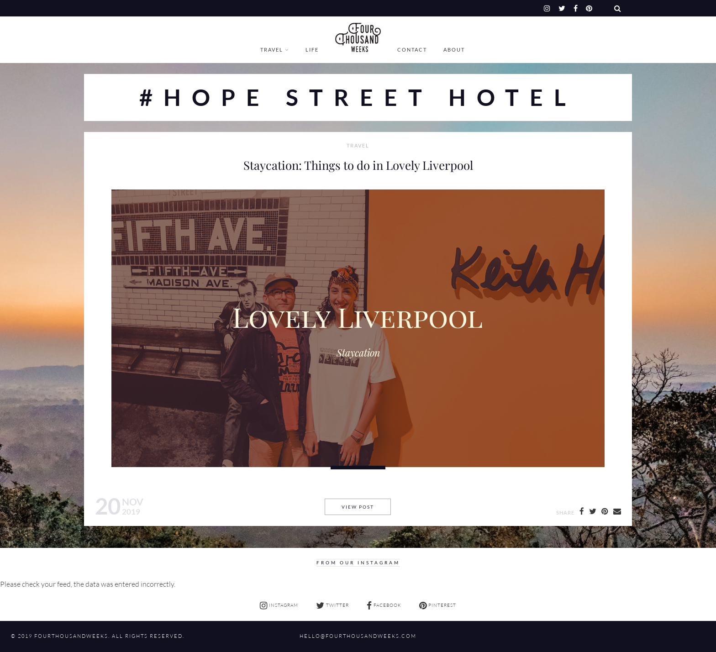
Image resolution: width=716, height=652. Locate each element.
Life (312, 50)
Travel (271, 50)
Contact (412, 50)
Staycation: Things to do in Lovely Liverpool (358, 165)
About (454, 50)
